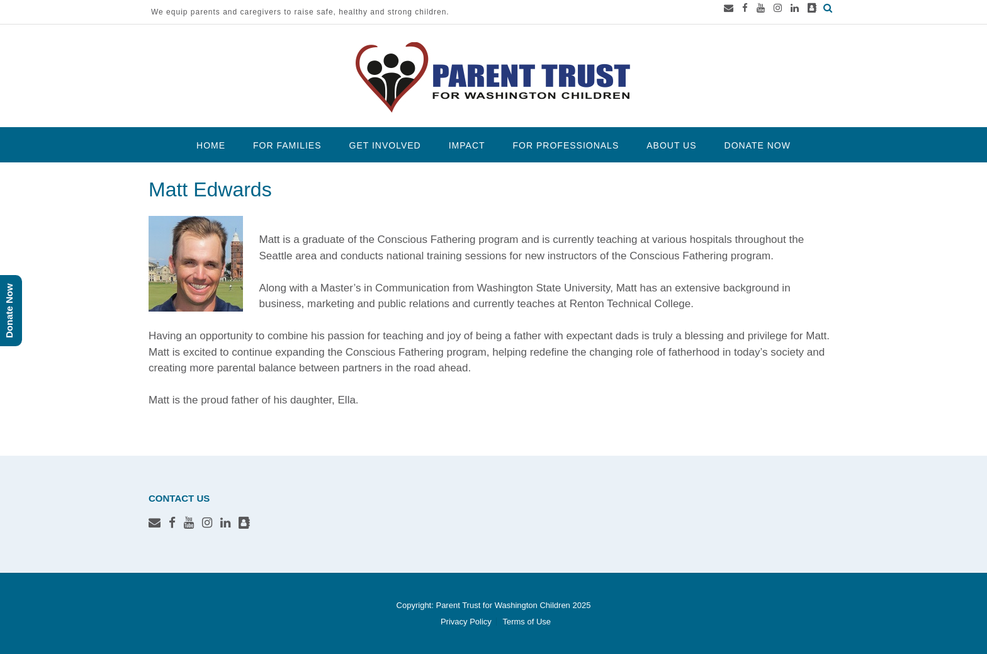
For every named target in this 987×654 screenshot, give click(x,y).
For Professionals (566, 145)
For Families (287, 145)
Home (210, 145)
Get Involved (385, 145)
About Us (671, 145)
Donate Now (758, 145)
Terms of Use (526, 621)
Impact (467, 145)
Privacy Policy (466, 621)
